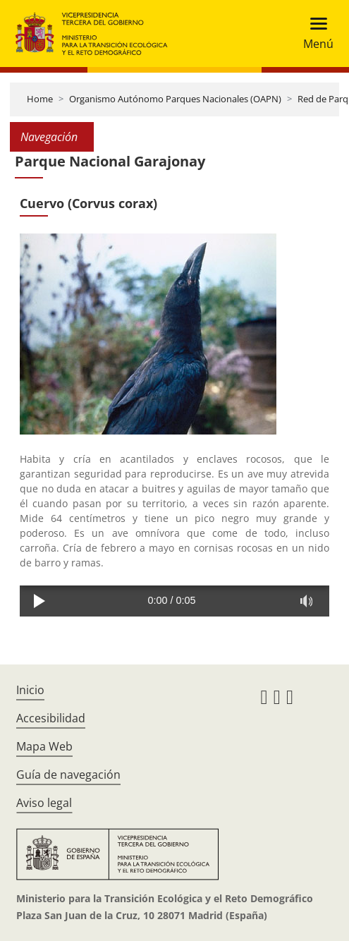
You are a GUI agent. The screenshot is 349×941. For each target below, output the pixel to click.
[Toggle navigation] (314, 33)
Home (40, 98)
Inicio (30, 690)
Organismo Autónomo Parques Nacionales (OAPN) (175, 98)
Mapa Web (44, 746)
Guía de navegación (68, 774)
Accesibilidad (50, 718)
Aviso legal (44, 803)
